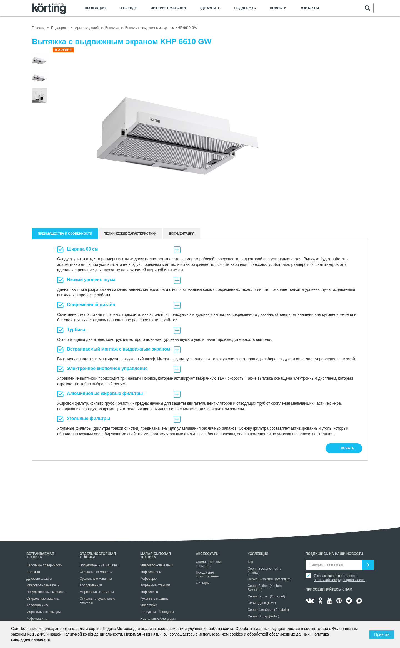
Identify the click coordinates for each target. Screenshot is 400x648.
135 (250, 562)
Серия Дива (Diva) (262, 603)
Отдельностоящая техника (98, 555)
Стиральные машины (42, 599)
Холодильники (37, 605)
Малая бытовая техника (155, 555)
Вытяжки (33, 572)
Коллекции (258, 554)
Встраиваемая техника (40, 555)
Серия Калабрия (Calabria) (268, 610)
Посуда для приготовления (207, 574)
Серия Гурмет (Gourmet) (266, 596)
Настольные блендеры (158, 619)
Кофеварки (149, 579)
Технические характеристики (130, 233)
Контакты (309, 8)
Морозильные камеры (43, 612)
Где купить (210, 8)
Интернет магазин (168, 8)
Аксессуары (207, 554)
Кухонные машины (154, 599)
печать (347, 448)
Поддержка (245, 8)
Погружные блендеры (157, 612)
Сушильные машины (96, 579)
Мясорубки (148, 605)
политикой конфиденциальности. (339, 580)
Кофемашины (37, 619)
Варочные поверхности (44, 565)
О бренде (128, 8)
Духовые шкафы (39, 579)
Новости (278, 8)
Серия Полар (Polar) (263, 616)
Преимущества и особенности (65, 233)
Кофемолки (149, 592)
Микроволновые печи (42, 585)
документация (182, 233)
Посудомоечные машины (45, 592)
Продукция (95, 8)
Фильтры (202, 583)
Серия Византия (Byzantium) (269, 579)
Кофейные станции (155, 585)
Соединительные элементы (209, 564)
